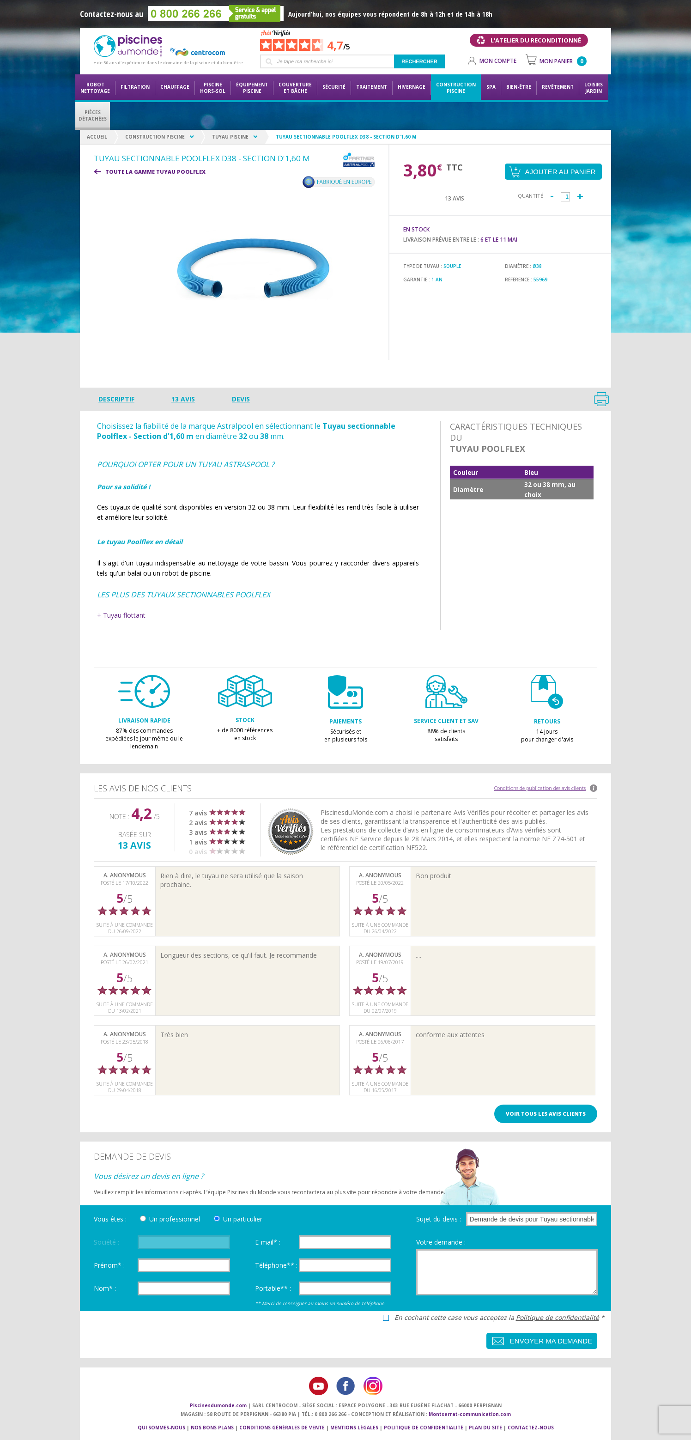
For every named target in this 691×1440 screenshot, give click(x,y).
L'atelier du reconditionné (536, 40)
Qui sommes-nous (161, 1427)
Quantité (530, 195)
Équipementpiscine (252, 87)
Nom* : (105, 1288)
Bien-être (518, 87)
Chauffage (174, 87)
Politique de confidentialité (557, 1317)
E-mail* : (267, 1242)
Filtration (135, 87)
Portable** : (273, 1288)
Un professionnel (174, 1219)
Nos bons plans (212, 1427)
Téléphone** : (276, 1265)
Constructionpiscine (456, 87)
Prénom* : (109, 1265)
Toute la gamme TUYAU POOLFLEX (155, 171)
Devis (241, 399)
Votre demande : (441, 1242)
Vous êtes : (110, 1219)
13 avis (183, 399)
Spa (491, 87)
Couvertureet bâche (295, 87)
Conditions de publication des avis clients (540, 787)
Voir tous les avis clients (546, 1113)
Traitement (371, 87)
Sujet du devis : (438, 1219)
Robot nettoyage (95, 87)
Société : (106, 1242)
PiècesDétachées (93, 115)
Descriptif (116, 399)
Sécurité (334, 87)
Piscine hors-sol (212, 87)
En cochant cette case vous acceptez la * (499, 1317)
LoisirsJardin (593, 87)
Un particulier (242, 1219)
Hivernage (411, 87)
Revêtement (558, 87)
